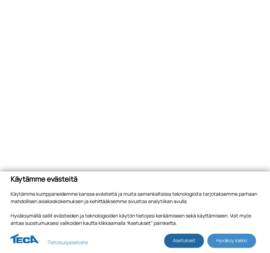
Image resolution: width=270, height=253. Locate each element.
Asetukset (184, 240)
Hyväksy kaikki (231, 240)
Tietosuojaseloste (67, 242)
